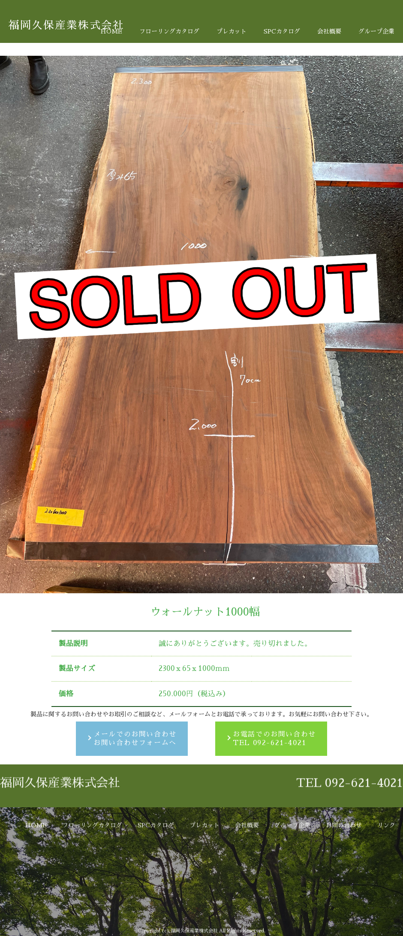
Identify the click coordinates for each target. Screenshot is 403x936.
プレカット (232, 31)
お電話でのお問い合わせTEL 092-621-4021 (274, 739)
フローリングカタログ (169, 31)
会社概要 (329, 31)
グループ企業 (376, 31)
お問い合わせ (344, 885)
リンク (386, 885)
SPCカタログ (282, 31)
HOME (111, 31)
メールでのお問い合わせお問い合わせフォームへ (135, 739)
